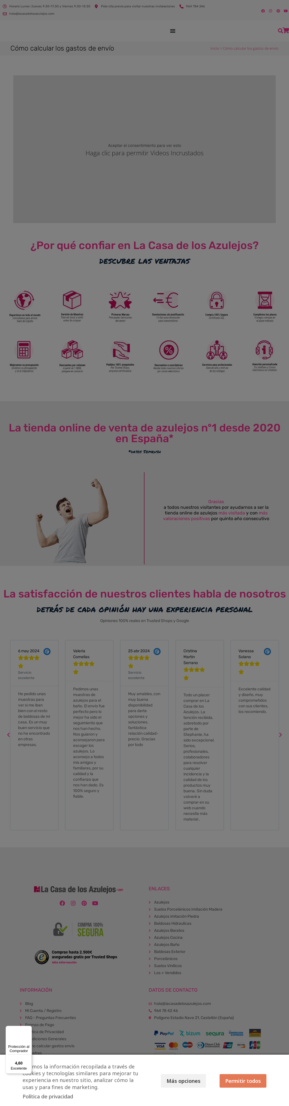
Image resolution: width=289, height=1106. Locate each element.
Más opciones (244, 1071)
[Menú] (28, 1029)
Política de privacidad (48, 1096)
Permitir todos (243, 1090)
